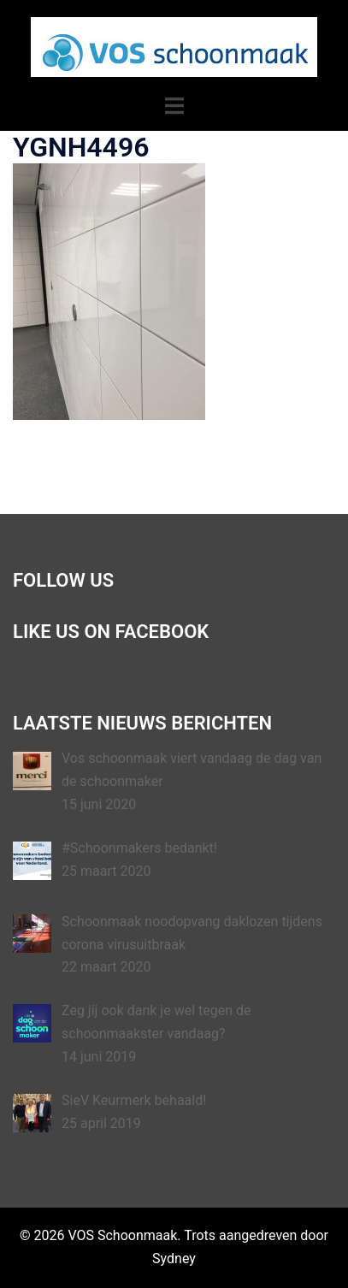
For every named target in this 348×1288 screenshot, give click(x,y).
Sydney (174, 1258)
